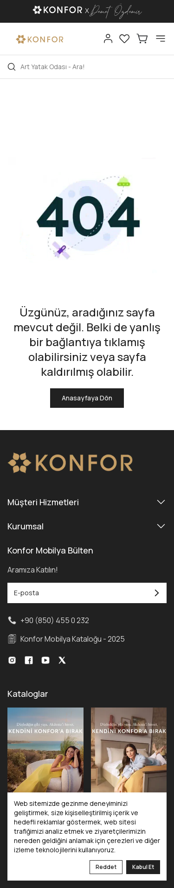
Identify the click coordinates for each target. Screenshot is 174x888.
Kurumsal (87, 526)
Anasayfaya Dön (87, 397)
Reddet (106, 867)
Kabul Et (143, 867)
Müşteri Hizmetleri (87, 502)
